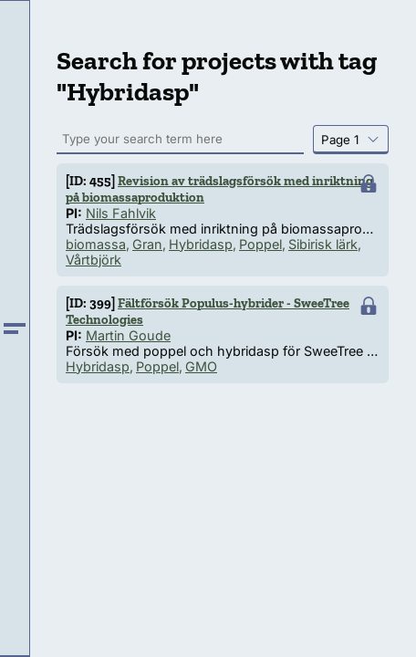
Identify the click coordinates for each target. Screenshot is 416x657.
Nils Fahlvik (121, 213)
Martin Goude (128, 335)
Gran (147, 244)
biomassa (96, 244)
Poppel (260, 244)
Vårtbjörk (93, 259)
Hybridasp (201, 244)
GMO (201, 366)
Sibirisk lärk (323, 244)
